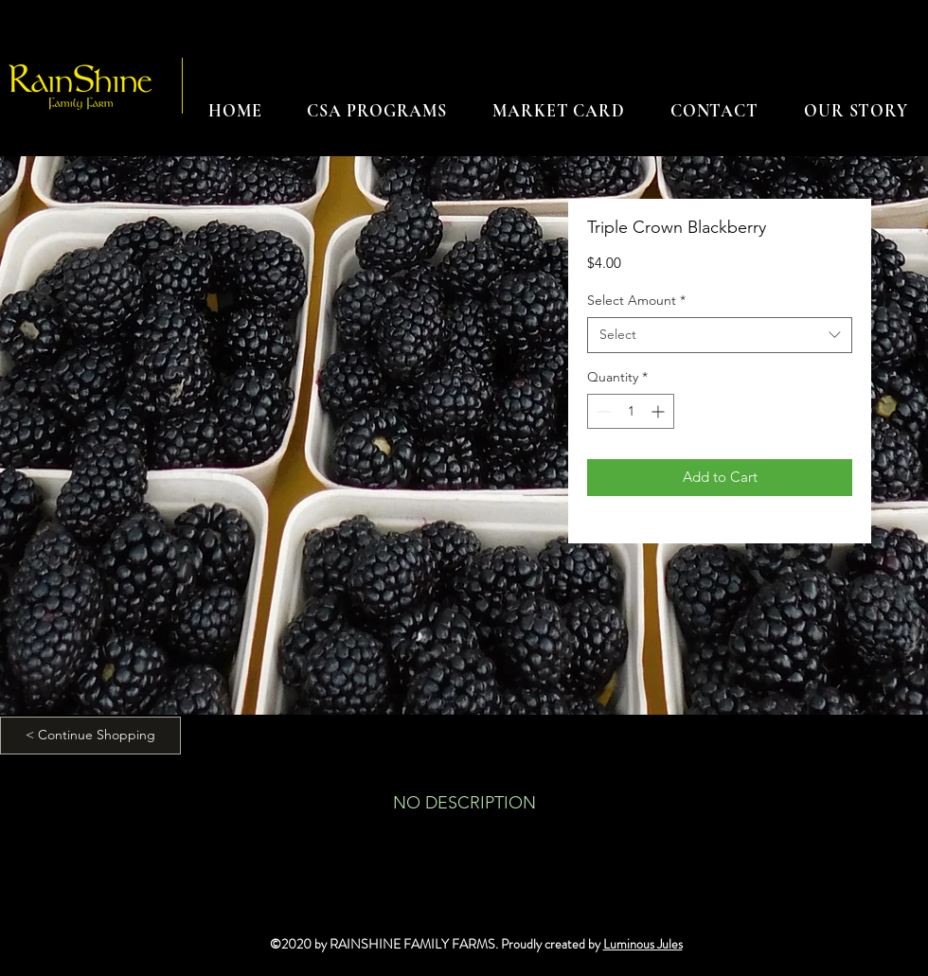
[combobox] (719, 335)
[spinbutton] (631, 411)
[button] (377, 110)
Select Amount (636, 300)
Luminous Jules (643, 943)
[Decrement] (602, 411)
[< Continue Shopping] (90, 735)
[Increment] (659, 411)
